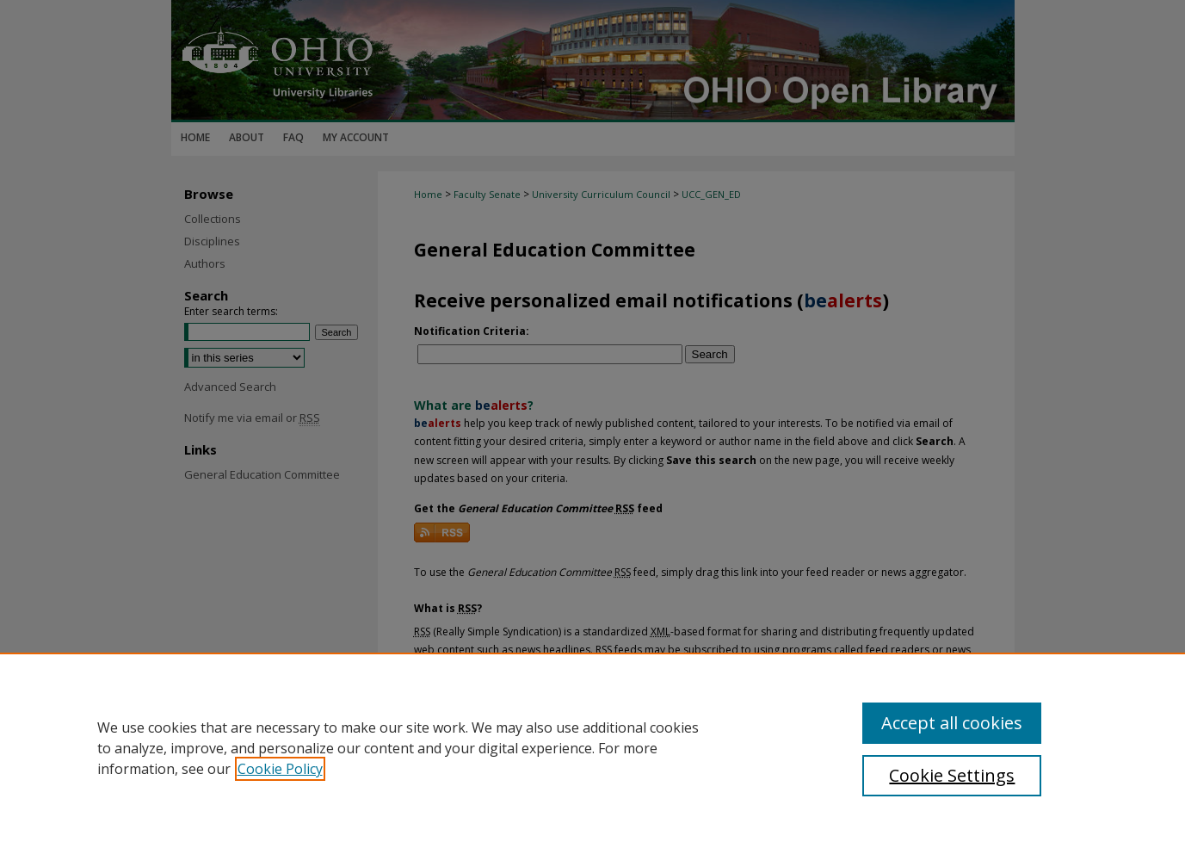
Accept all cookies (951, 722)
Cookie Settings (952, 775)
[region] (592, 747)
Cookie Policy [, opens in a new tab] (280, 768)
